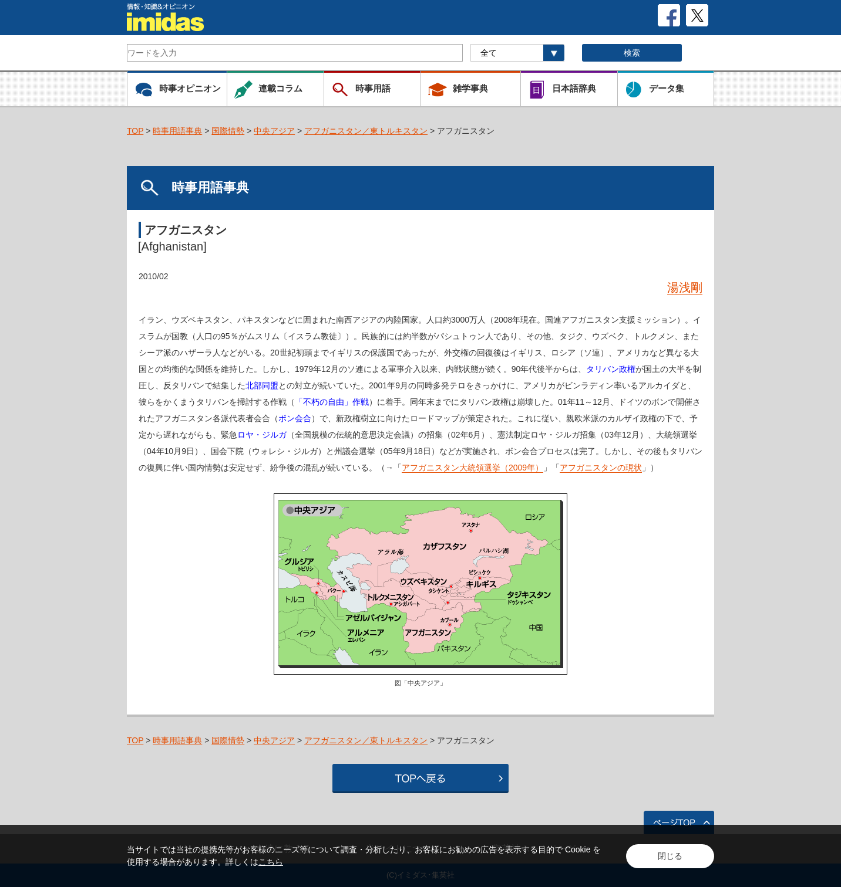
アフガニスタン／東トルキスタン (366, 131)
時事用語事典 (177, 131)
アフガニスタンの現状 (601, 467)
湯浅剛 (684, 287)
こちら (270, 861)
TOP (135, 131)
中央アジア (274, 131)
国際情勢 (227, 131)
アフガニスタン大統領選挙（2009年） (472, 467)
